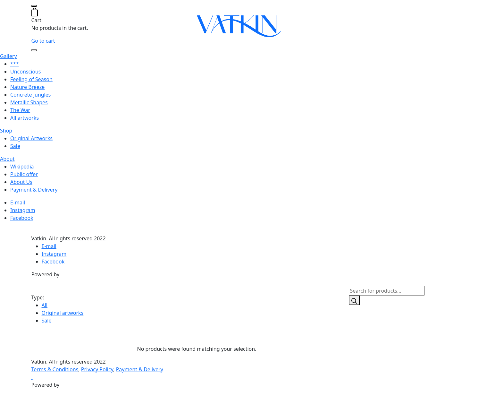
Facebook (21, 217)
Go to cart (43, 40)
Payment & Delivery (33, 189)
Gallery (8, 56)
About (7, 158)
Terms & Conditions (55, 369)
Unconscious (25, 71)
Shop (6, 130)
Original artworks (63, 312)
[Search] (354, 300)
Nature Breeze (27, 86)
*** (14, 63)
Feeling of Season (31, 79)
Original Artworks (31, 138)
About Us (21, 181)
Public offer (24, 174)
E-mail (17, 202)
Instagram (22, 210)
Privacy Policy (97, 369)
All (44, 305)
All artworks (24, 117)
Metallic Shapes (29, 102)
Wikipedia (22, 166)
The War (20, 110)
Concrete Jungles (30, 94)
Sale (15, 146)
